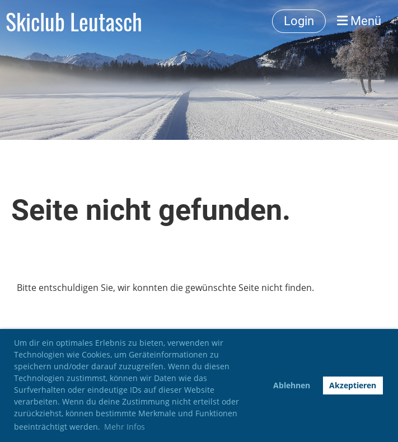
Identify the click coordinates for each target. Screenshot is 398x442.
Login (299, 21)
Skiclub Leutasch (74, 21)
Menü (359, 21)
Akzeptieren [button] (352, 385)
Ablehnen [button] (291, 385)
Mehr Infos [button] (124, 426)
